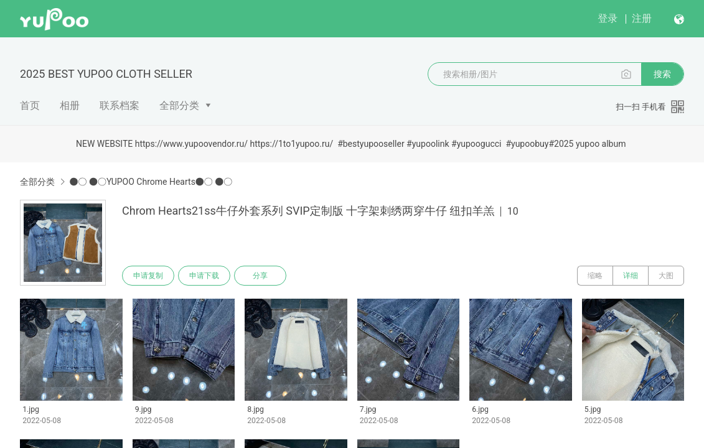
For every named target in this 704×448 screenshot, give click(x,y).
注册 (642, 18)
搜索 (662, 74)
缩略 (595, 275)
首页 (30, 105)
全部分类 (179, 105)
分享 (260, 275)
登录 (607, 18)
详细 (630, 275)
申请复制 (148, 275)
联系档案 (119, 105)
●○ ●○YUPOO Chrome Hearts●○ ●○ (150, 182)
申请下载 (204, 275)
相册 (70, 105)
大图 (666, 275)
